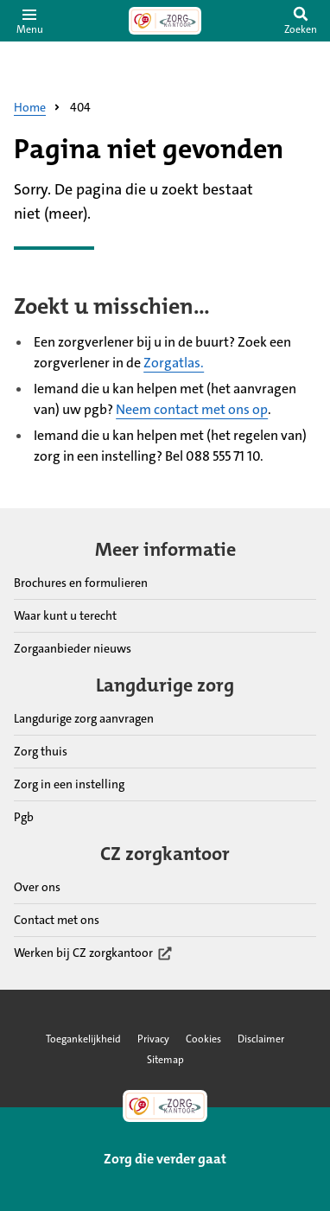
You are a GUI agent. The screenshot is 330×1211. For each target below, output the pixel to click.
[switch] (300, 20)
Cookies (203, 1039)
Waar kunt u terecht (65, 615)
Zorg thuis (40, 751)
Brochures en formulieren (81, 582)
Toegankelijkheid (83, 1039)
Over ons (37, 887)
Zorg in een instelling (69, 784)
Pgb (24, 817)
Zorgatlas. (173, 363)
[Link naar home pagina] (165, 21)
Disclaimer (261, 1039)
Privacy (153, 1039)
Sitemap (165, 1060)
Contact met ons (56, 919)
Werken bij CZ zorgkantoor (94, 953)
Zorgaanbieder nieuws (72, 648)
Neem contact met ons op (192, 409)
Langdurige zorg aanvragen (84, 718)
